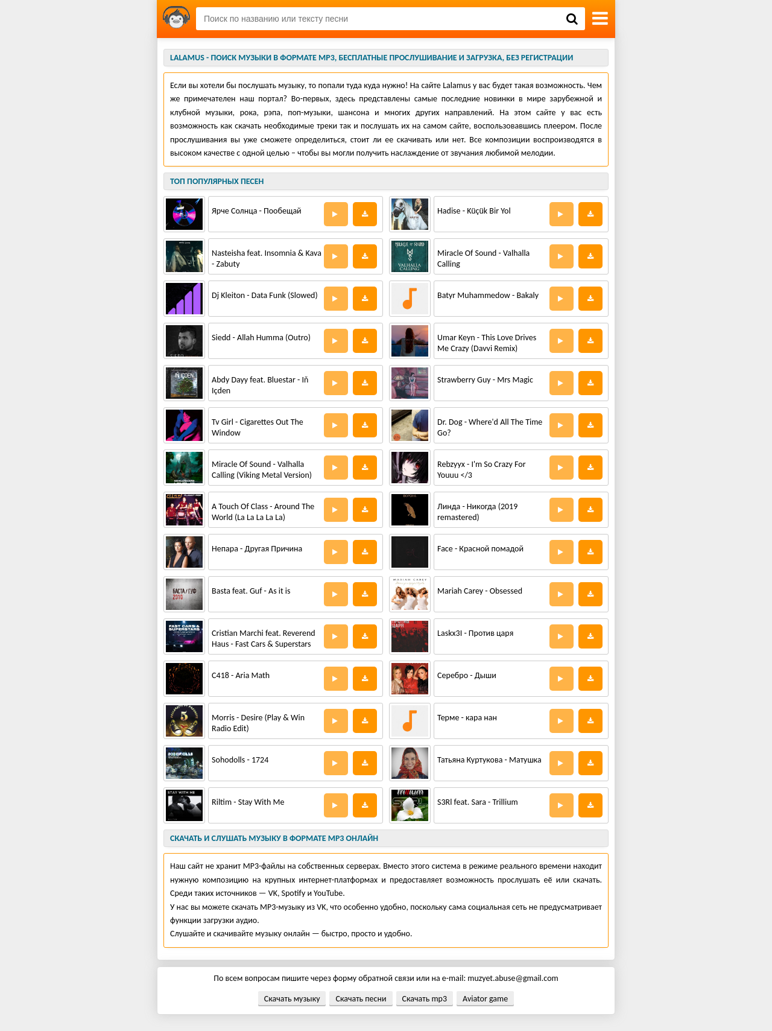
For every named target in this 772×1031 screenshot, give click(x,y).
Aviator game (485, 999)
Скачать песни (360, 999)
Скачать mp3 (424, 999)
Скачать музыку (292, 999)
